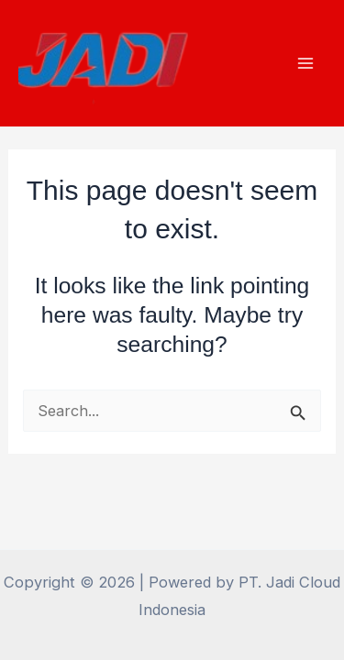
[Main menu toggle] (305, 63)
